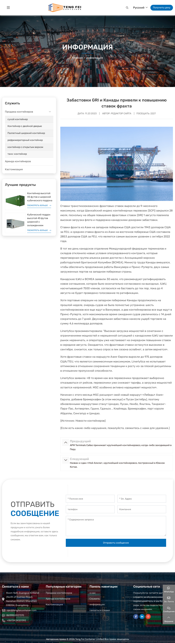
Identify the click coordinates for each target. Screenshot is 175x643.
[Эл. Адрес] (141, 499)
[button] (127, 7)
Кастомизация (14, 169)
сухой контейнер (18, 119)
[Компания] (141, 509)
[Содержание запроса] (116, 526)
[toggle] (8, 7)
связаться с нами (100, 610)
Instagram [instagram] (148, 616)
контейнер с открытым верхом (25, 147)
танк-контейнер (17, 153)
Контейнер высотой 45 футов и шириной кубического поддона (39, 197)
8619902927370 (15, 615)
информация (97, 604)
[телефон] (90, 509)
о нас (93, 592)
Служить (95, 598)
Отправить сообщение (116, 542)
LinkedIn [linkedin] (142, 616)
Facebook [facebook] (135, 616)
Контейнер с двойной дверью (25, 126)
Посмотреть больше (37, 205)
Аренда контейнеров (18, 161)
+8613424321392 (16, 620)
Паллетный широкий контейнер (26, 133)
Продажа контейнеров (19, 111)
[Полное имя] (90, 499)
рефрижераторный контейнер (25, 140)
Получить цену (161, 7)
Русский (138, 7)
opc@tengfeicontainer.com (21, 610)
